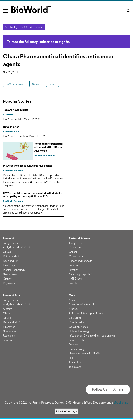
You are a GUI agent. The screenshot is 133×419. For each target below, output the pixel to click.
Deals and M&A (11, 261)
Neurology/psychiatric (81, 274)
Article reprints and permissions (86, 313)
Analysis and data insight (16, 247)
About (72, 300)
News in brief (11, 126)
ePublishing (120, 402)
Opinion (7, 278)
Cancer (35, 83)
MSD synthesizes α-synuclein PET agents (27, 165)
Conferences (76, 256)
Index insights (76, 340)
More (72, 295)
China (6, 313)
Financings (9, 265)
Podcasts (73, 344)
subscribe (46, 41)
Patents (52, 83)
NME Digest (75, 278)
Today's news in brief (15, 110)
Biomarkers (75, 247)
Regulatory (9, 283)
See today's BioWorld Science (24, 27)
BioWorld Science (14, 83)
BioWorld (8, 114)
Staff (71, 358)
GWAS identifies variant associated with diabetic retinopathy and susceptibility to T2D (32, 194)
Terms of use (75, 362)
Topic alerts (75, 367)
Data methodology (79, 331)
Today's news (10, 243)
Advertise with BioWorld (82, 304)
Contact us (75, 317)
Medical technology (14, 270)
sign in (64, 41)
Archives (73, 309)
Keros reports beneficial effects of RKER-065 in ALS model (48, 147)
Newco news (10, 274)
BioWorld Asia (11, 131)
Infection (73, 270)
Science (7, 340)
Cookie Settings (66, 411)
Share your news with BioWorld (86, 353)
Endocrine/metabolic (80, 261)
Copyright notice (78, 327)
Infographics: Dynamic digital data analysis (92, 335)
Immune (73, 265)
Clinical (7, 252)
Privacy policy (77, 349)
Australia (7, 309)
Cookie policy (77, 322)
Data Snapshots (11, 256)
